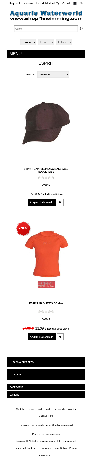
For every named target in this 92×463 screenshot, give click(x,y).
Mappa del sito (46, 416)
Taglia (17, 374)
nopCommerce (52, 434)
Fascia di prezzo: (23, 362)
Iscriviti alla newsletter (65, 409)
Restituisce (44, 455)
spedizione (56, 194)
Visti (48, 409)
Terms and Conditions (26, 448)
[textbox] (46, 28)
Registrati (14, 3)
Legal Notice (60, 448)
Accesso (28, 3)
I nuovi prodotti (34, 409)
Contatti (20, 409)
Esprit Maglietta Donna (46, 303)
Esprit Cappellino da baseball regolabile (46, 170)
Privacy (73, 448)
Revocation (45, 448)
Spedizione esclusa (62, 425)
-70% (23, 228)
